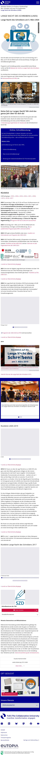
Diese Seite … (19, 665)
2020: (2, 283)
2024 (16, 196)
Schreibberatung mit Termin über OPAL (13, 145)
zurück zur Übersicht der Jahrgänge (11, 264)
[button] (13, 327)
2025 (12, 196)
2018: (2, 469)
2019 (3, 198)
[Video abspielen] (20, 92)
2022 (25, 196)
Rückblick (5, 193)
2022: (2, 239)
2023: (2, 233)
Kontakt (3, 730)
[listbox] (20, 313)
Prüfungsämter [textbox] (8, 705)
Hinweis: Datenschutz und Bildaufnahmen (13, 620)
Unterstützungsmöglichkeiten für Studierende (13, 123)
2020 (34, 196)
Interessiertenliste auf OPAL (9, 78)
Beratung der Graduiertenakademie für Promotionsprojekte (19, 158)
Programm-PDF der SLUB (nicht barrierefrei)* (23, 220)
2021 (29, 196)
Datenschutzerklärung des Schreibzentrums (27, 652)
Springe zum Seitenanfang (30, 740)
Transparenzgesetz (6, 737)
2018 (7, 198)
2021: (2, 268)
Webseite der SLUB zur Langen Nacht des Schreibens (24, 68)
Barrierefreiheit (5, 740)
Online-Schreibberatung (9, 149)
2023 (21, 196)
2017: (2, 536)
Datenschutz (4, 735)
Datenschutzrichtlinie (34, 107)
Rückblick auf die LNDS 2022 (14, 243)
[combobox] (20, 705)
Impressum (4, 732)
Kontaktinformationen (8, 614)
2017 (11, 198)
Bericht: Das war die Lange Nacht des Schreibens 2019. (16, 374)
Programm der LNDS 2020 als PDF (12, 333)
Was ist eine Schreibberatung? (11, 154)
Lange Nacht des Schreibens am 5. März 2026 (20, 20)
